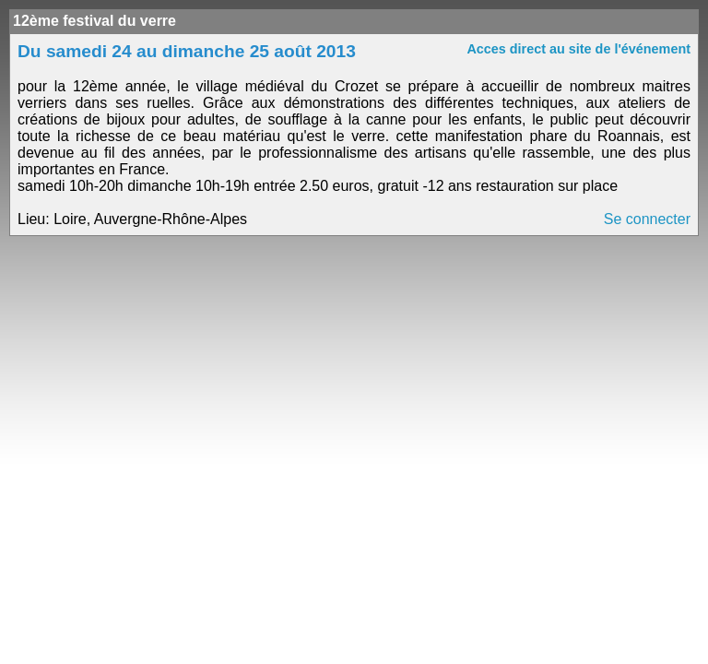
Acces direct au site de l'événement (578, 49)
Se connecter (647, 219)
